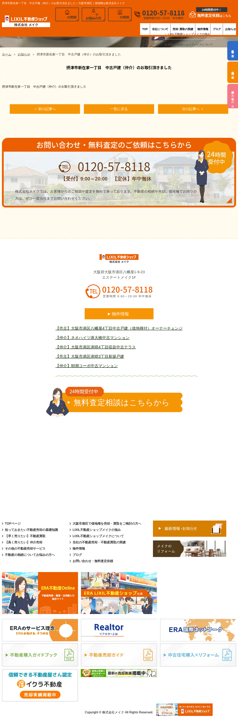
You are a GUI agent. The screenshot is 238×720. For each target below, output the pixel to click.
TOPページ (13, 524)
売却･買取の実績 (160, 26)
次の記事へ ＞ (193, 109)
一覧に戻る (119, 109)
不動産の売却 (232, 50)
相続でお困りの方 (232, 96)
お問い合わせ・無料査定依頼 (93, 561)
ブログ (209, 26)
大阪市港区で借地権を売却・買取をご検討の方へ (107, 524)
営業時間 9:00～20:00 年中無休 (127, 296)
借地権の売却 (232, 72)
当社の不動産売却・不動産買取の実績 (99, 543)
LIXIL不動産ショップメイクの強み (97, 530)
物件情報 (188, 26)
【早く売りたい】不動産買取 (25, 536)
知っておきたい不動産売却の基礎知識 (31, 530)
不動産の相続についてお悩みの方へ (30, 555)
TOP (102, 26)
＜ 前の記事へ (45, 109)
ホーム (6, 54)
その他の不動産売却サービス (25, 549)
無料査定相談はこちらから (117, 400)
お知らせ (230, 26)
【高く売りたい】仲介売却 (23, 543)
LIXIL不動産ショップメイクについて (98, 536)
